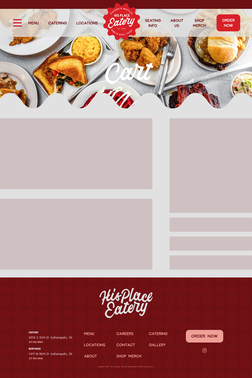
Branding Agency (133, 367)
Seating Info (153, 23)
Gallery (157, 345)
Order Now (228, 22)
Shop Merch (199, 23)
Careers (124, 333)
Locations (87, 23)
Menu (33, 23)
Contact (125, 345)
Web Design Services (147, 367)
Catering (57, 23)
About (90, 356)
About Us (176, 23)
